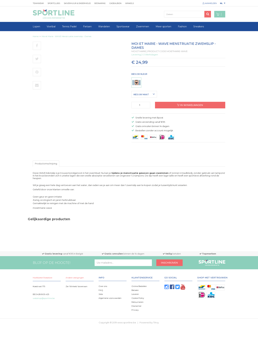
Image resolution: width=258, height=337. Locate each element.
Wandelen (104, 26)
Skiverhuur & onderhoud (77, 3)
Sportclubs (54, 3)
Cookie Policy (137, 298)
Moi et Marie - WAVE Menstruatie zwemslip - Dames (66, 36)
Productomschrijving (46, 163)
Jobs (101, 294)
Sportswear (122, 26)
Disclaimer (136, 306)
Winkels (129, 3)
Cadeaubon (115, 3)
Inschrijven (169, 262)
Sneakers (198, 26)
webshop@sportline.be (44, 298)
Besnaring (100, 3)
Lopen (36, 26)
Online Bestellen (139, 286)
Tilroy (156, 322)
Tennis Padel (69, 26)
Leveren (135, 294)
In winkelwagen (190, 105)
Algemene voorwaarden (110, 298)
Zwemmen (142, 26)
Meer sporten (163, 26)
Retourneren (137, 302)
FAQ (101, 290)
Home (36, 36)
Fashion (182, 26)
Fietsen (87, 26)
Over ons (103, 286)
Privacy (135, 310)
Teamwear (38, 3)
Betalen (135, 290)
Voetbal (51, 26)
